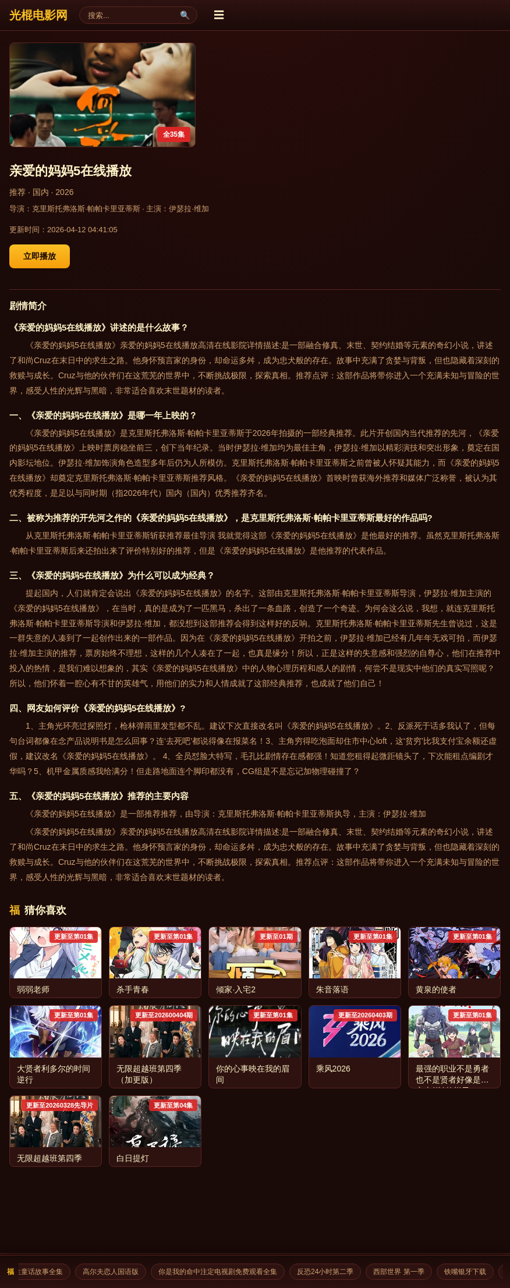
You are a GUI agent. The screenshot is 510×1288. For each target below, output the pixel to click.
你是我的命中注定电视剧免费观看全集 (223, 1272)
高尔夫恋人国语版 (116, 1272)
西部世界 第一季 (403, 1272)
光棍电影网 (38, 15)
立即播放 (39, 256)
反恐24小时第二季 (330, 1272)
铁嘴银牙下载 (470, 1272)
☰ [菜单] (219, 15)
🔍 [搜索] (185, 15)
